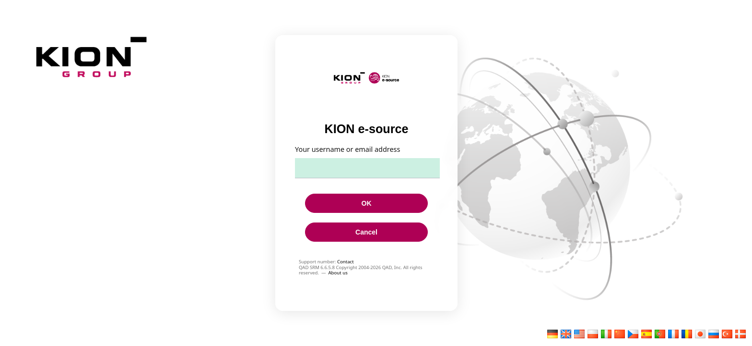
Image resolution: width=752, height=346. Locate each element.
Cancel (366, 232)
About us (337, 273)
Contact (345, 262)
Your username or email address (347, 149)
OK (367, 203)
